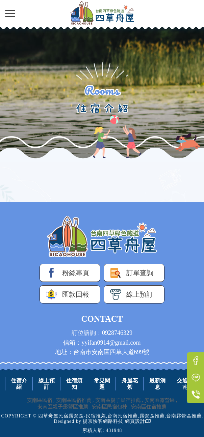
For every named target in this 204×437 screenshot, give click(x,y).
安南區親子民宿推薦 (118, 400)
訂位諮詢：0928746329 (102, 332)
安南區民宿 (39, 400)
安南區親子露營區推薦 (62, 406)
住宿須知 (74, 384)
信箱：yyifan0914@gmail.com (102, 342)
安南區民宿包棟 (109, 406)
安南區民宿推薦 (74, 400)
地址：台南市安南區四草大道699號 (102, 352)
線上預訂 (47, 384)
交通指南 (185, 384)
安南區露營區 (160, 400)
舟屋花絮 (130, 384)
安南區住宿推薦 (149, 406)
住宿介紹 (19, 384)
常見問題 (102, 384)
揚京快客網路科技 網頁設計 (114, 421)
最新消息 (157, 384)
